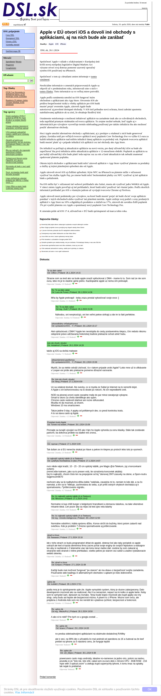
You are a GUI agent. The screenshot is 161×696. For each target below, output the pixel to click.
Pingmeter (10, 65)
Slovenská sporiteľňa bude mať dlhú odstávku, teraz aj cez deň (62, 245)
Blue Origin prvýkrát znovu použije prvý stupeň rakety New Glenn (62, 227)
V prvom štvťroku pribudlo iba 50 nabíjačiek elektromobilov (60, 230)
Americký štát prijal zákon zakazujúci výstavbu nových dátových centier (64, 224)
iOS (56, 44)
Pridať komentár (48, 677)
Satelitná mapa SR (13, 51)
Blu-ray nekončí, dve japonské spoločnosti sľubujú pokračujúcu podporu (18, 152)
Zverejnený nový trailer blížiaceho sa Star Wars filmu (58, 233)
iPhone (63, 44)
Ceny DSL (10, 35)
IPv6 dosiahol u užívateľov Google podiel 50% (56, 239)
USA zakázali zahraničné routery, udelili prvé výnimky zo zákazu (17, 134)
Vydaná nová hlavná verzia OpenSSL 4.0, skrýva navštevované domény (16, 160)
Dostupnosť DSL (12, 38)
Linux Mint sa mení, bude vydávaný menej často (16, 187)
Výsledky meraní (12, 45)
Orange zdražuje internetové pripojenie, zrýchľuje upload (17, 127)
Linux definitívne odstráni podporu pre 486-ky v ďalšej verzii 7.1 (17, 180)
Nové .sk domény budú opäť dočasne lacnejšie (17, 173)
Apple (51, 44)
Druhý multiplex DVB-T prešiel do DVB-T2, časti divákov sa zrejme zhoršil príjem (16, 119)
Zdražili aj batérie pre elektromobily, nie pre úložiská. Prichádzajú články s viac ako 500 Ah (18, 143)
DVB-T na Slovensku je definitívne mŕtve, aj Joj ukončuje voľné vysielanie (16, 94)
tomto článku (46, 91)
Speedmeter (10, 62)
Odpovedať (51, 284)
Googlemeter (11, 68)
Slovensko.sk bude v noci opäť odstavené (18, 167)
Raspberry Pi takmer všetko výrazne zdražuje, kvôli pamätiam (17, 102)
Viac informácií (24, 693)
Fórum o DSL (11, 41)
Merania (18, 62)
